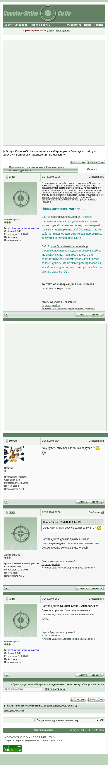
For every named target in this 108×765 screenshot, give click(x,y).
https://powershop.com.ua (65, 216)
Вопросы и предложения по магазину (40, 154)
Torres (13, 440)
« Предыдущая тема (22, 684)
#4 (102, 599)
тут (70, 288)
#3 (102, 512)
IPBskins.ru (99, 730)
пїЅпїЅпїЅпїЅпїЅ (13, 737)
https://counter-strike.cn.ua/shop (69, 246)
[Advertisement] (52, 93)
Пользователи (73, 25)
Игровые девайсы (50, 305)
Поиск (87, 25)
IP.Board (27, 737)
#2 (102, 441)
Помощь (99, 25)
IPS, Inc (52, 737)
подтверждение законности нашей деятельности (72, 195)
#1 (102, 177)
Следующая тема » (93, 684)
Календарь (97, 29)
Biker (12, 176)
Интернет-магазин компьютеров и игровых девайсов (68, 308)
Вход (51, 30)
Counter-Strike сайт (15, 25)
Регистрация (63, 30)
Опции (91, 169)
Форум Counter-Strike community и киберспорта (37, 151)
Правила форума (40, 25)
